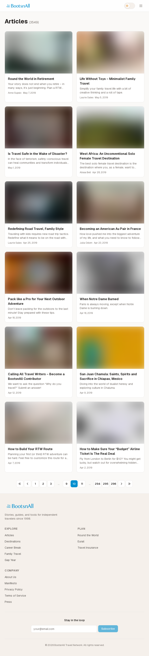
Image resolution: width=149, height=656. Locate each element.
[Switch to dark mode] (129, 6)
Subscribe (108, 628)
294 (97, 484)
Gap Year (10, 560)
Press (8, 602)
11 (82, 484)
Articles (9, 535)
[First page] (19, 483)
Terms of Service (15, 595)
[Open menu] (140, 5)
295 (105, 484)
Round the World (88, 535)
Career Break (13, 547)
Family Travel (13, 554)
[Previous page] (27, 483)
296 (113, 484)
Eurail (81, 541)
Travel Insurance (88, 547)
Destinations (13, 541)
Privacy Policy (14, 589)
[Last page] (129, 483)
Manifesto (11, 583)
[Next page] (121, 483)
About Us (10, 577)
